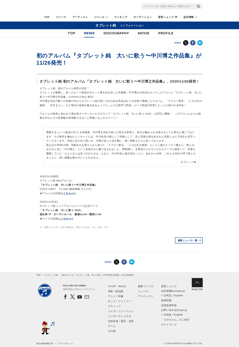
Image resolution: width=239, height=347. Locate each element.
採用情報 (166, 300)
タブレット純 (51, 275)
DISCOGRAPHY (116, 33)
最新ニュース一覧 (187, 240)
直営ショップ (166, 17)
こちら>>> (69, 193)
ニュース (143, 291)
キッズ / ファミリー (119, 301)
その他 (112, 331)
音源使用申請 (169, 305)
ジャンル (99, 17)
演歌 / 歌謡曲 (116, 291)
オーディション (143, 17)
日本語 (167, 295)
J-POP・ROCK (117, 286)
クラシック (114, 306)
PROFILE (165, 33)
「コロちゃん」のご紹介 (175, 319)
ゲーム (112, 326)
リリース (61, 17)
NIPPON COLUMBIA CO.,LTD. (66, 6)
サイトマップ (169, 324)
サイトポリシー (65, 343)
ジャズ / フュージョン (121, 311)
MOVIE (143, 33)
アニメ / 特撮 (116, 296)
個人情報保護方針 (44, 343)
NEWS (89, 33)
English (178, 295)
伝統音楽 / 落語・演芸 (121, 321)
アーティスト (80, 17)
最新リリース (146, 286)
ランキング (120, 17)
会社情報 (188, 17)
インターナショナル (120, 316)
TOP (47, 17)
